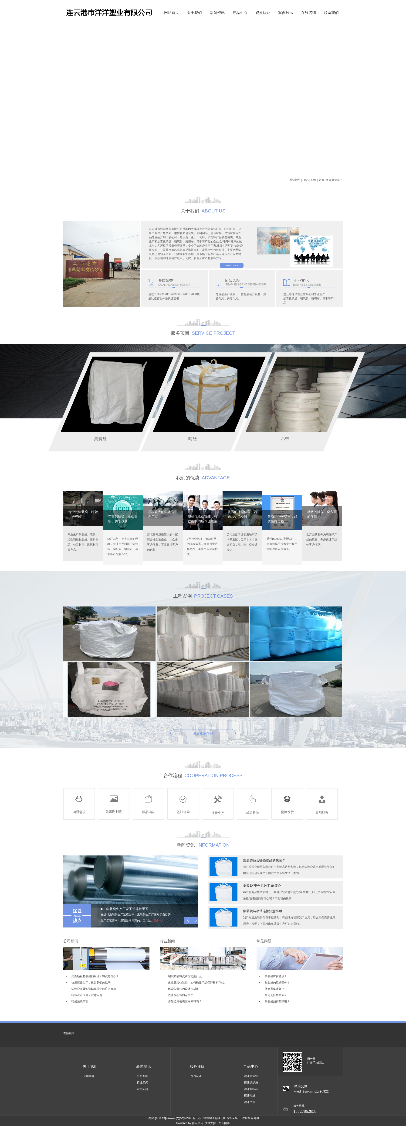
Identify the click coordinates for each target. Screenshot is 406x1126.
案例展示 (285, 13)
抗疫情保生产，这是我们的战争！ (92, 982)
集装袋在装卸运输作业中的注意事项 (93, 988)
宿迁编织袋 (251, 1082)
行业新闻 (142, 1082)
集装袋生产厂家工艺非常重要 (127, 909)
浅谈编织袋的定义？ (180, 995)
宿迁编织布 (251, 1089)
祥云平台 (197, 1123)
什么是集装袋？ (274, 988)
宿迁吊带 (249, 1102)
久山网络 (224, 1123)
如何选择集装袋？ (276, 995)
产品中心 (240, 13)
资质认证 (262, 13)
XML (313, 180)
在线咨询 (308, 13)
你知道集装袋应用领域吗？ (185, 1001)
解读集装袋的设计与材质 (183, 988)
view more (231, 265)
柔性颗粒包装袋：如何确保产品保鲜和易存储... (197, 982)
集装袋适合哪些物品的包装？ (264, 860)
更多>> (157, 920)
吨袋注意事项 (79, 1001)
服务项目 (197, 1066)
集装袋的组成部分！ (277, 982)
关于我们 (194, 13)
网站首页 (171, 13)
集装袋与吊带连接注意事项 (262, 911)
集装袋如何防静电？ (277, 1001)
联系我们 (331, 13)
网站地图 (295, 180)
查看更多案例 (203, 733)
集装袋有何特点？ (276, 976)
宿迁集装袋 (251, 1076)
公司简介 (89, 1076)
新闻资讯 (217, 13)
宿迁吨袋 (249, 1095)
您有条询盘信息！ (331, 180)
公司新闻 (142, 1076)
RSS (306, 180)
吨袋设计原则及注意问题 (86, 995)
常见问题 (142, 1089)
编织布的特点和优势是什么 (185, 976)
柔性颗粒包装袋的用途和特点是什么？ (95, 976)
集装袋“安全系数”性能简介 (262, 886)
